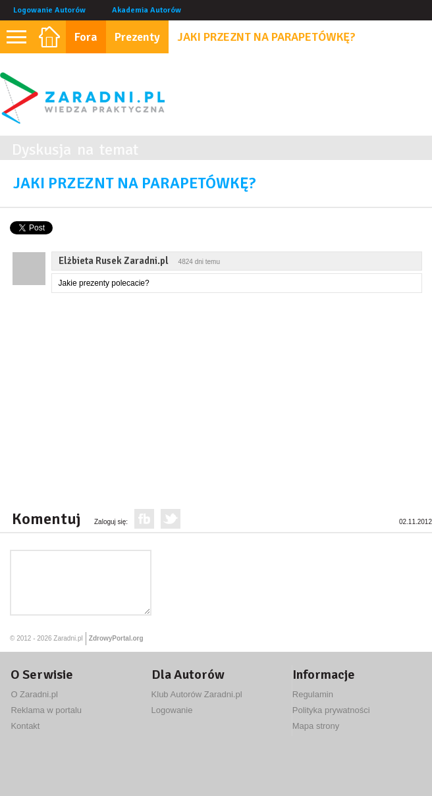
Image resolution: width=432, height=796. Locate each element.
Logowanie (172, 710)
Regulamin (312, 694)
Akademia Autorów (146, 10)
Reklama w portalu (46, 710)
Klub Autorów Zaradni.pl (196, 694)
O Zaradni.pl (34, 694)
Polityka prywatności (331, 710)
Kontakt (25, 726)
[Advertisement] (167, 398)
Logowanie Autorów (49, 10)
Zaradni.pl (67, 638)
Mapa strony (316, 726)
